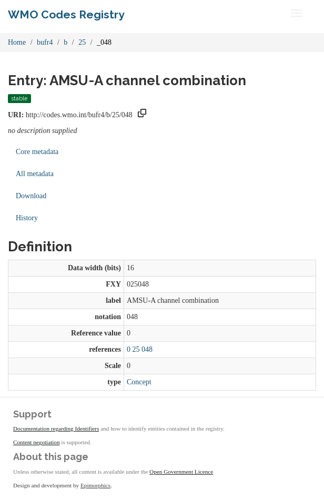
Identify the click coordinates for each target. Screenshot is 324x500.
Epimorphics (95, 485)
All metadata (35, 174)
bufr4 (45, 42)
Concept (139, 382)
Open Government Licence (181, 471)
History (27, 218)
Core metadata (37, 152)
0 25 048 (140, 349)
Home (17, 42)
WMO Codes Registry (66, 14)
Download (31, 196)
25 (82, 42)
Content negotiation (36, 442)
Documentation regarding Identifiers (56, 428)
